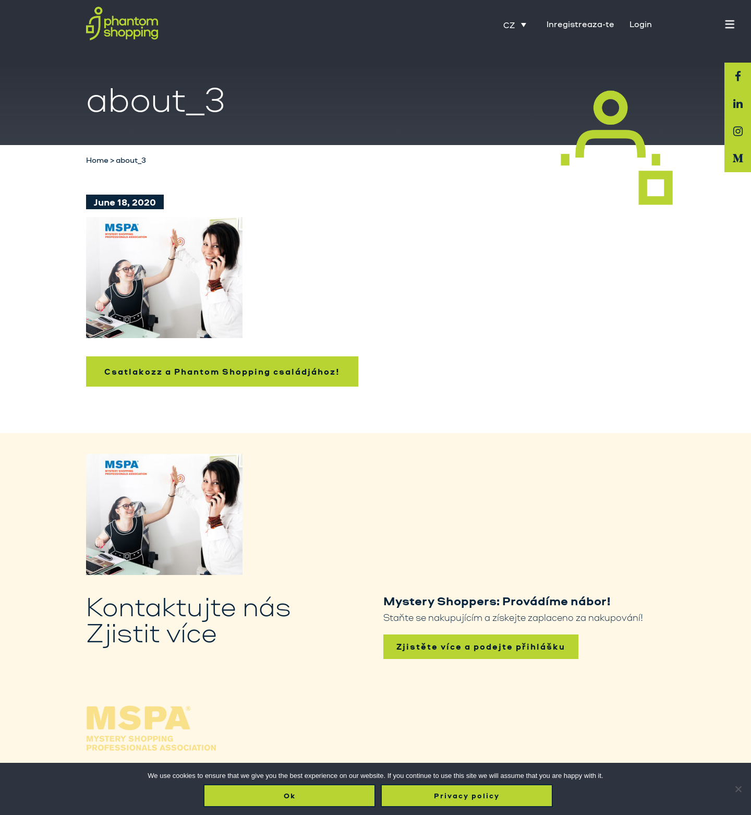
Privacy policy (467, 795)
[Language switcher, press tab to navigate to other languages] (514, 24)
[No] (738, 789)
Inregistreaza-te (580, 24)
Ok (290, 795)
